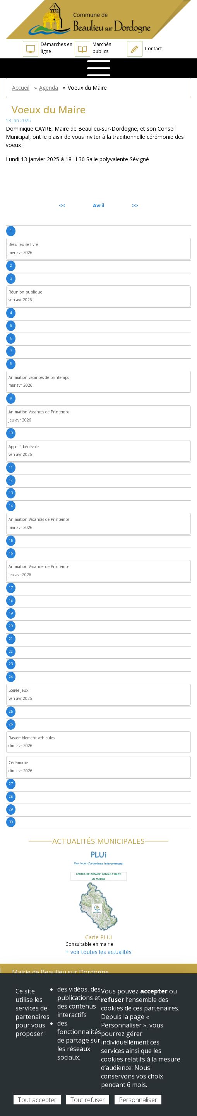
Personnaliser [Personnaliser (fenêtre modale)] (138, 1100)
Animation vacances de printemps (39, 377)
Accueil (20, 87)
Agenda (48, 87)
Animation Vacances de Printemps (39, 412)
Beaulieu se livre (23, 244)
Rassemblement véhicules (32, 738)
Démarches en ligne (47, 48)
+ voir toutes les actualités (98, 952)
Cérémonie (18, 762)
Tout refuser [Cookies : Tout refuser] (87, 1100)
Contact (144, 48)
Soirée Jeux (18, 690)
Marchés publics (93, 48)
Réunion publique (25, 292)
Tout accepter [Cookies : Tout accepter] (37, 1100)
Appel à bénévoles (24, 446)
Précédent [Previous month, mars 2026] (26, 205)
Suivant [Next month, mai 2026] (173, 205)
